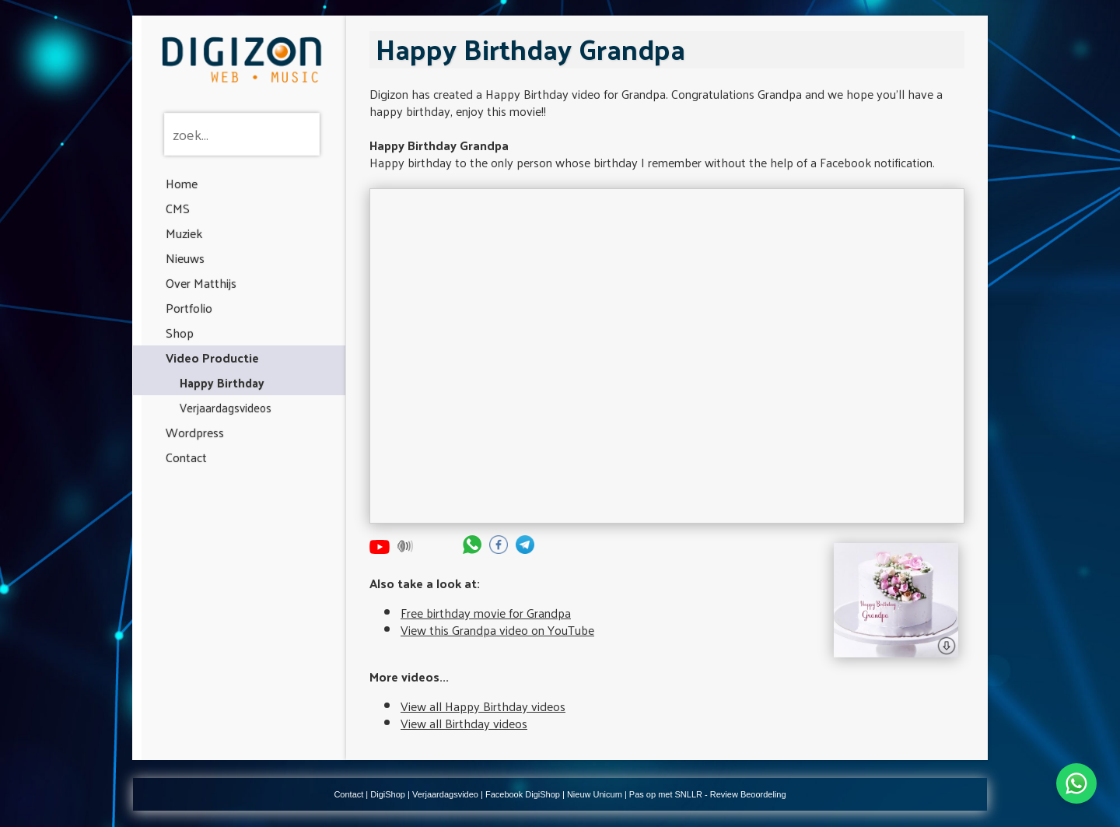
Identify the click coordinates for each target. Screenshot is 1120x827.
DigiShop (387, 794)
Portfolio (189, 307)
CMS (178, 208)
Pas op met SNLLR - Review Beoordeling (707, 794)
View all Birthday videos (464, 723)
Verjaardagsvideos (225, 407)
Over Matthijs (201, 283)
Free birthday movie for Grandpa (486, 612)
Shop (180, 332)
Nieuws (185, 258)
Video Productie (212, 357)
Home (182, 183)
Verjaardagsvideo (445, 794)
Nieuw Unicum (594, 794)
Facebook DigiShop (522, 794)
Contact (186, 457)
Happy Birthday (222, 382)
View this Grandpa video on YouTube (497, 629)
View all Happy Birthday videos (483, 706)
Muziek (184, 233)
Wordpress (195, 432)
